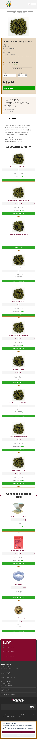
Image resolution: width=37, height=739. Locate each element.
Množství (20, 73)
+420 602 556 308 (9, 109)
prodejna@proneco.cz (7, 685)
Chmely (25, 11)
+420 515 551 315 (5, 666)
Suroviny (19, 11)
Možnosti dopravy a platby (9, 716)
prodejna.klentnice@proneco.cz (9, 668)
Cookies (20, 716)
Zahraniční (30, 11)
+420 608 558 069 (8, 646)
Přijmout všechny (18, 731)
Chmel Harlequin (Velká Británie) (18, 403)
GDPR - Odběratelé (17, 714)
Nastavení (18, 735)
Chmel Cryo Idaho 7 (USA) (18, 470)
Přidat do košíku (8, 88)
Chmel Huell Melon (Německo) (18, 436)
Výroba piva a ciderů (11, 11)
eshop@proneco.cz (8, 647)
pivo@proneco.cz (9, 111)
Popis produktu (12, 118)
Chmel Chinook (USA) (18, 268)
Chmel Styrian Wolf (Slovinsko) (18, 234)
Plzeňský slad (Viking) (18, 618)
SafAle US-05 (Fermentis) (18, 550)
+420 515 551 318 (5, 683)
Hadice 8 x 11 (18, 584)
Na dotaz (18, 247)
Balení (4, 73)
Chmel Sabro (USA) (18, 369)
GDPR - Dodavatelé (29, 714)
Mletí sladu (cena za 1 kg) (18, 516)
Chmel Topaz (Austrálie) (18, 301)
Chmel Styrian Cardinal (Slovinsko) (18, 200)
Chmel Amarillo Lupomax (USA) (18, 335)
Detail (18, 182)
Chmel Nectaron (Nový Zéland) (18, 166)
